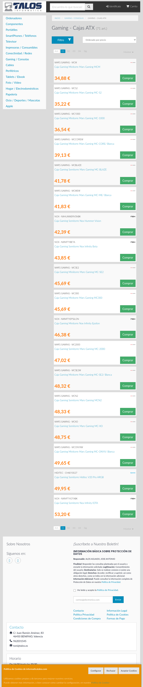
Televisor (11, 41)
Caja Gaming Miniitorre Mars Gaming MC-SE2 (79, 272)
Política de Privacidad (110, 582)
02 (68, 51)
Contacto (78, 610)
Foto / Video (13, 82)
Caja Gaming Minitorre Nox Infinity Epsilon (77, 323)
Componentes (14, 24)
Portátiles (12, 29)
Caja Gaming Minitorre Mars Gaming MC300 (78, 297)
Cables (10, 65)
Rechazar (111, 670)
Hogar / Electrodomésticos (22, 88)
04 (79, 51)
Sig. (85, 51)
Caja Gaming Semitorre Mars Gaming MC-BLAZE (81, 169)
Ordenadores (14, 18)
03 (74, 51)
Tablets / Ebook (15, 76)
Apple (9, 106)
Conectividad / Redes (19, 53)
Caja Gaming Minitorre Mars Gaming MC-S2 (78, 92)
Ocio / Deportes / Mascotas (23, 100)
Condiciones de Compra (87, 618)
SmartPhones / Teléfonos (21, 35)
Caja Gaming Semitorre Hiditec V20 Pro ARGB (79, 477)
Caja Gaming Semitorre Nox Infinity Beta (76, 246)
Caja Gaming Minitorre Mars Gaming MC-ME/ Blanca (83, 195)
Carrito (131, 6)
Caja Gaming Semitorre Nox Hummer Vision (78, 220)
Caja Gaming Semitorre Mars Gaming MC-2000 (80, 348)
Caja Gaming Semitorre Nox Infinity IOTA (76, 502)
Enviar (118, 599)
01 (63, 51)
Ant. (57, 51)
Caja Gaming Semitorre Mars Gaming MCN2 (78, 400)
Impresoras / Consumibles (22, 47)
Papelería (11, 94)
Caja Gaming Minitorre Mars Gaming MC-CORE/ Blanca (84, 143)
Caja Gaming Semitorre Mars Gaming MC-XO (79, 426)
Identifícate (113, 6)
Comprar (128, 78)
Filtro (64, 40)
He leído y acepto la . (97, 590)
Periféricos (12, 70)
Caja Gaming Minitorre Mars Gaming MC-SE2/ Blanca (83, 374)
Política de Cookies (100, 682)
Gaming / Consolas (17, 59)
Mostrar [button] (128, 52)
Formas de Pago (116, 618)
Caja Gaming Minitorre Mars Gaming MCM (77, 66)
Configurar (96, 670)
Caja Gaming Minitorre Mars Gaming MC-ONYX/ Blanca (85, 451)
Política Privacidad (83, 614)
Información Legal (117, 610)
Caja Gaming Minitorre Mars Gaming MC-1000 (80, 118)
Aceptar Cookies (129, 670)
